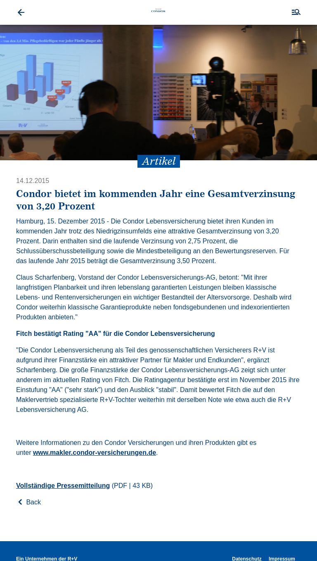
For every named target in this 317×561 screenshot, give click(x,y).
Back (28, 502)
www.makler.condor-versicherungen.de (94, 452)
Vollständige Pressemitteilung (63, 485)
